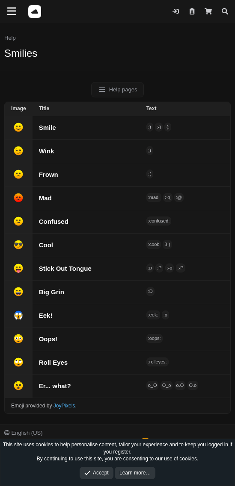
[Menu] (12, 11)
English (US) (23, 433)
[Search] (225, 11)
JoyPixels (64, 406)
